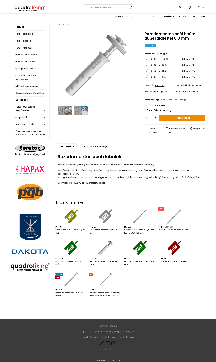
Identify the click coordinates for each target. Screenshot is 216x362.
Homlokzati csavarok (26, 54)
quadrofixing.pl (126, 337)
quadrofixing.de (90, 337)
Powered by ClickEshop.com (108, 360)
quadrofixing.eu (108, 337)
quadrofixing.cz (125, 331)
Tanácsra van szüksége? (94, 146)
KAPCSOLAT (199, 16)
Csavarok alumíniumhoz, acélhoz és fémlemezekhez (30, 133)
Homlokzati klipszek (25, 61)
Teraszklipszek (23, 40)
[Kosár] (201, 7)
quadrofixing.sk (108, 331)
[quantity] (151, 118)
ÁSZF (185, 16)
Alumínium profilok (25, 124)
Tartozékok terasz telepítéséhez (25, 108)
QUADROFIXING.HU (123, 16)
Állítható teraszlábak (26, 85)
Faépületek (21, 117)
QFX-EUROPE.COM (108, 349)
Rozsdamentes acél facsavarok (26, 77)
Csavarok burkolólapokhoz (29, 93)
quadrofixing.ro (90, 331)
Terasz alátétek (23, 47)
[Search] (84, 7)
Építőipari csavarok (25, 68)
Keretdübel (21, 99)
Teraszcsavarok (24, 33)
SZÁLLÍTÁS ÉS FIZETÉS (147, 16)
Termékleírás (66, 146)
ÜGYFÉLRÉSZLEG (170, 16)
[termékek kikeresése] (111, 7)
